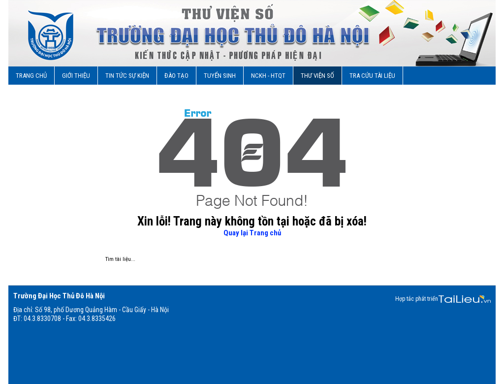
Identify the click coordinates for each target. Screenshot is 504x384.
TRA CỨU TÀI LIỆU (372, 75)
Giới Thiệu (76, 75)
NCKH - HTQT (268, 75)
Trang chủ (31, 75)
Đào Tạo (176, 75)
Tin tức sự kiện (127, 75)
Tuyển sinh (220, 75)
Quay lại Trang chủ (252, 232)
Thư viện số (317, 75)
